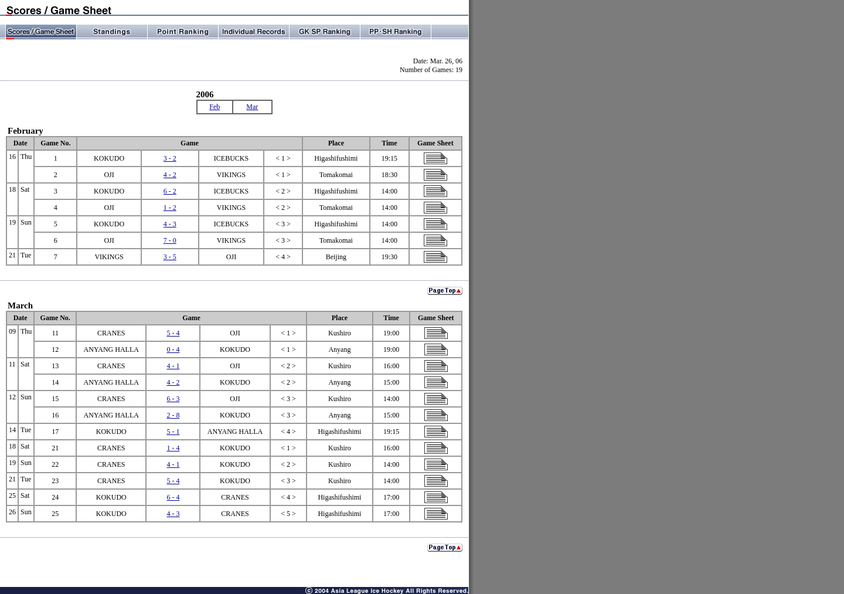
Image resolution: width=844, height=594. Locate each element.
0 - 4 (172, 349)
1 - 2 (170, 207)
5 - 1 (172, 431)
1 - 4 (172, 448)
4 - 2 (170, 175)
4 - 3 (170, 224)
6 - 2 (170, 191)
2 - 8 (172, 415)
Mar (252, 107)
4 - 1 (172, 366)
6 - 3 (172, 399)
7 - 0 (170, 240)
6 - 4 (172, 497)
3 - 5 (170, 257)
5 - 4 (172, 333)
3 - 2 (170, 158)
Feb (214, 107)
